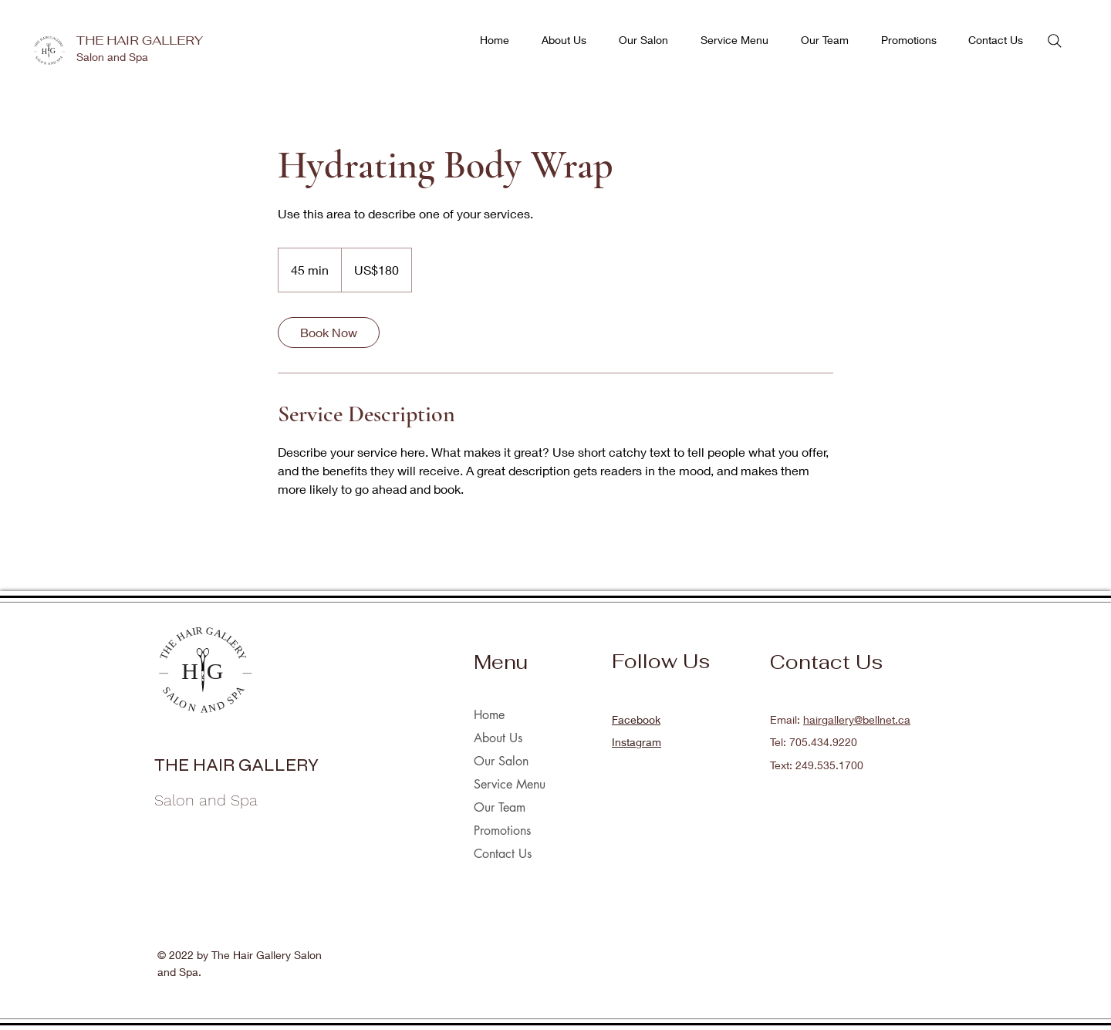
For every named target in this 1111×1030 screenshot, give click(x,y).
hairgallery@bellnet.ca (856, 719)
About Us (498, 738)
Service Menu (509, 784)
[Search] (1054, 41)
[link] (329, 332)
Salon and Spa (112, 56)
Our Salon (501, 761)
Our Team (499, 807)
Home (489, 715)
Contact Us (503, 854)
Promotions (502, 830)
